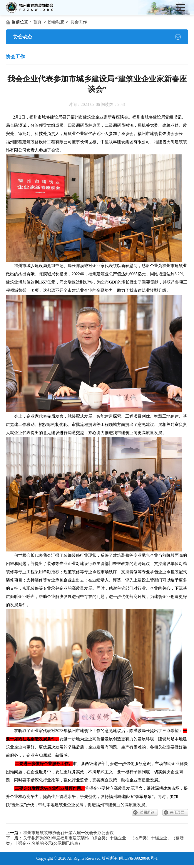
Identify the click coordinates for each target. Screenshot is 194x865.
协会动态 (56, 22)
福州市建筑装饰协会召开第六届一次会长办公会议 (68, 833)
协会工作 (79, 22)
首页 (37, 22)
